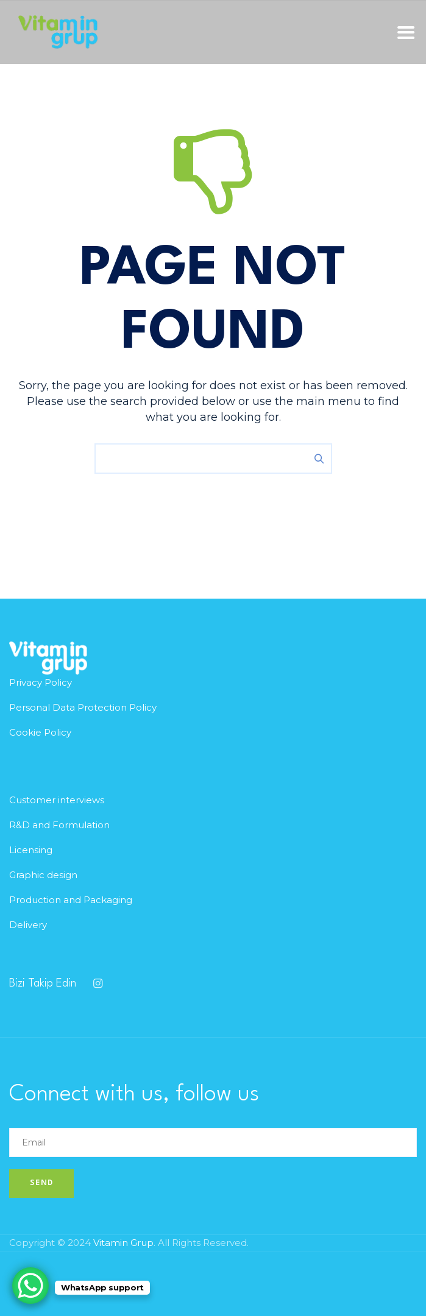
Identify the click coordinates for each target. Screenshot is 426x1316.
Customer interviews (56, 800)
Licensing (30, 850)
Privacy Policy (40, 682)
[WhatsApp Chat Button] (30, 1285)
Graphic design (43, 875)
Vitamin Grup (123, 1242)
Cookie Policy (40, 732)
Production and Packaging (70, 900)
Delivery (28, 925)
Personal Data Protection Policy (83, 707)
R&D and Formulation (59, 825)
